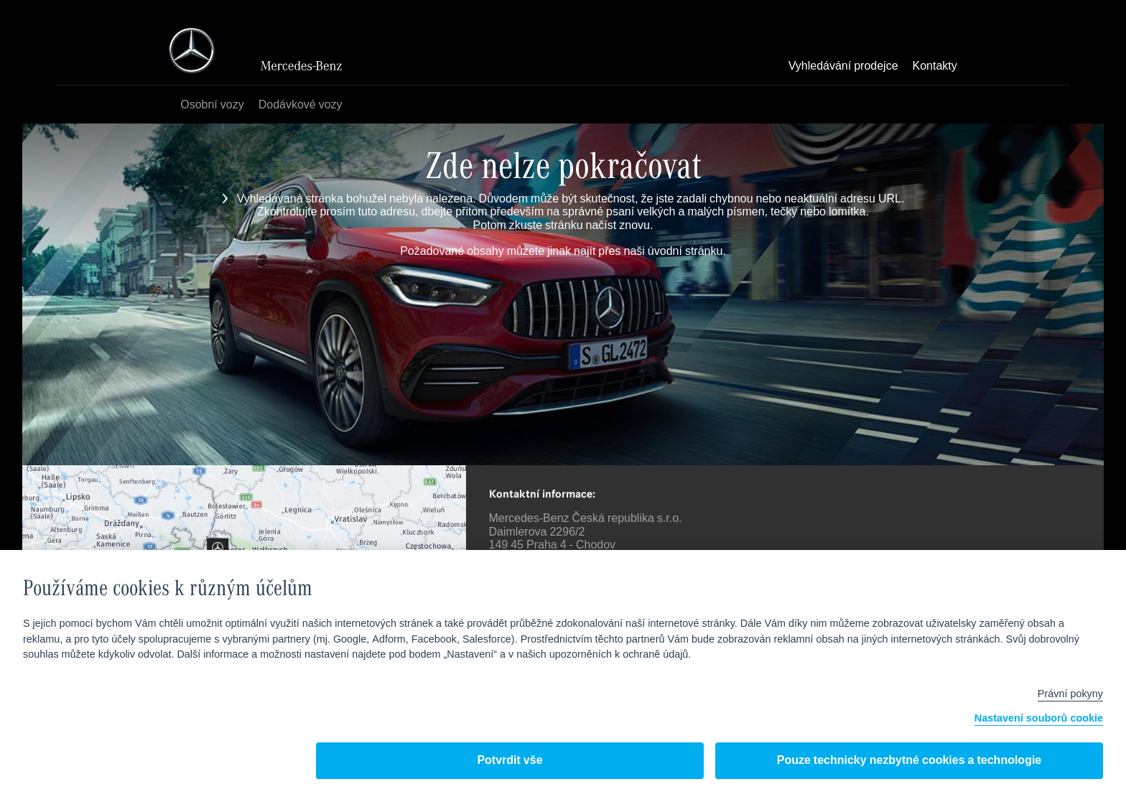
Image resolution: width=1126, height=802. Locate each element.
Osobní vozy (211, 105)
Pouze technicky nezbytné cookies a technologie (909, 761)
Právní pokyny (1070, 694)
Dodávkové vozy (301, 105)
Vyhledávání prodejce (843, 66)
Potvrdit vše (509, 761)
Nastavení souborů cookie (1038, 719)
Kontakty (935, 66)
